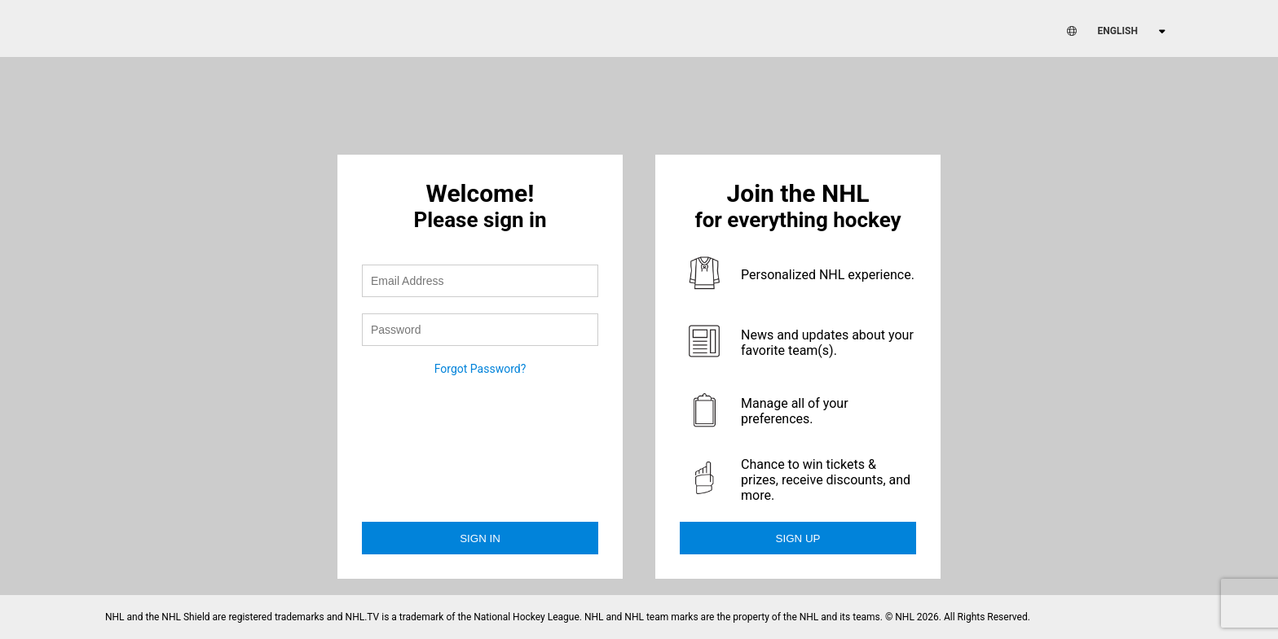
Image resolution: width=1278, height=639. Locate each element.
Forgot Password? (480, 368)
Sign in (480, 538)
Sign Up (798, 538)
